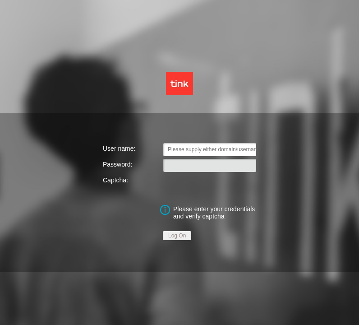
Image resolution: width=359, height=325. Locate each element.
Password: (117, 164)
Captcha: (115, 180)
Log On (177, 235)
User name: (119, 148)
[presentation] (210, 187)
